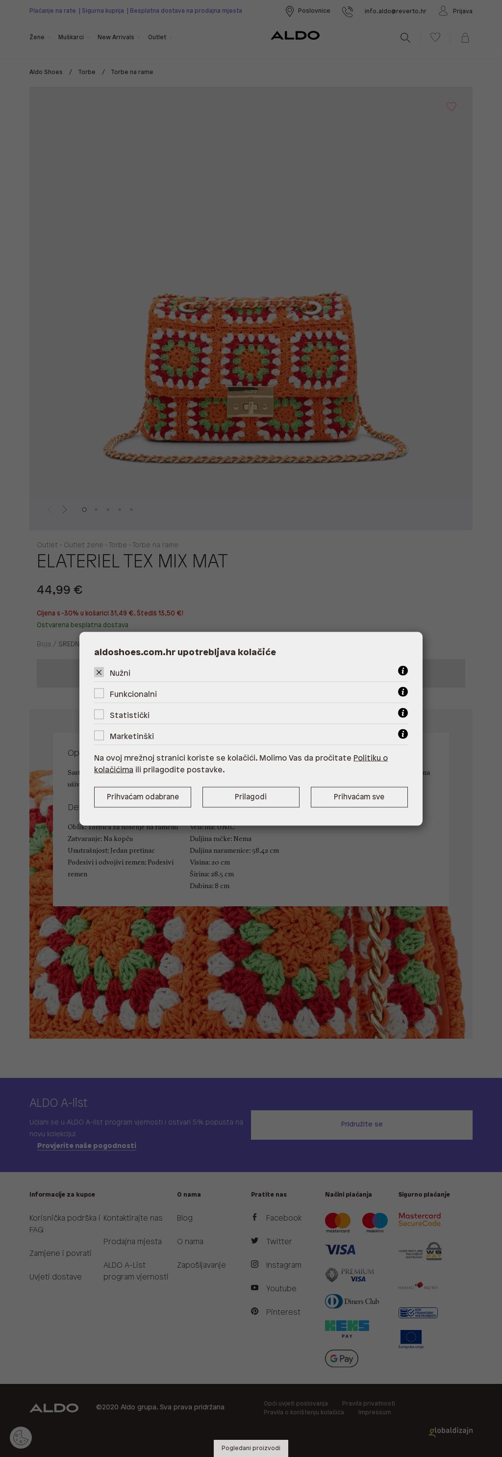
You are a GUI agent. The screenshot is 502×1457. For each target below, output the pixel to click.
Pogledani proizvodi (251, 1448)
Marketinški (132, 736)
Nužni (120, 673)
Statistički (130, 715)
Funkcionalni (133, 694)
